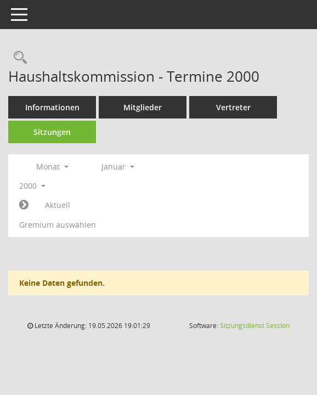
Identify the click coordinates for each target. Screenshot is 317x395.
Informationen (52, 107)
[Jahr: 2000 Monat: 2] (24, 205)
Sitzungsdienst (255, 325)
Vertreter (233, 107)
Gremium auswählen (57, 224)
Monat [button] (52, 166)
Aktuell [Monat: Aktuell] (57, 205)
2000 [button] (32, 185)
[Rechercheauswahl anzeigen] (17, 58)
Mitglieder (142, 107)
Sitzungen (52, 132)
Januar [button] (117, 166)
